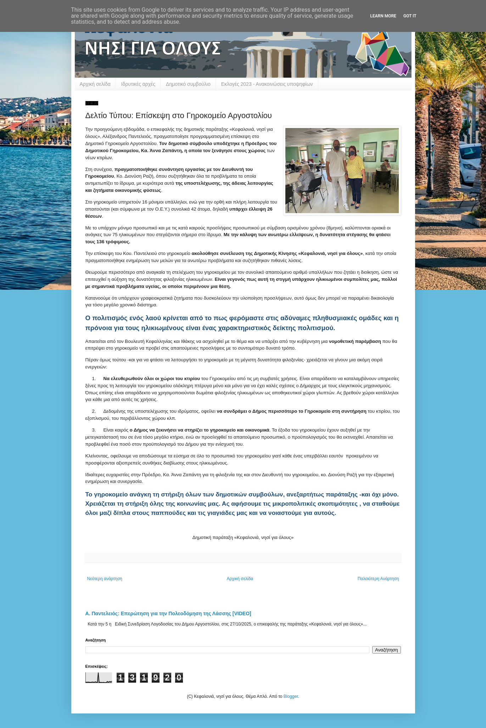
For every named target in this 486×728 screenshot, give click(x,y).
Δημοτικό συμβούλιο (188, 84)
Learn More (383, 15)
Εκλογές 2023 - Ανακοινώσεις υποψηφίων (267, 84)
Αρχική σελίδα (95, 84)
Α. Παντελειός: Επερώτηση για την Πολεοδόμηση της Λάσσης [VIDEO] (168, 613)
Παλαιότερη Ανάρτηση (378, 578)
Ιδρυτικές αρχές (138, 84)
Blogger (291, 696)
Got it (410, 15)
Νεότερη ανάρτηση (104, 578)
